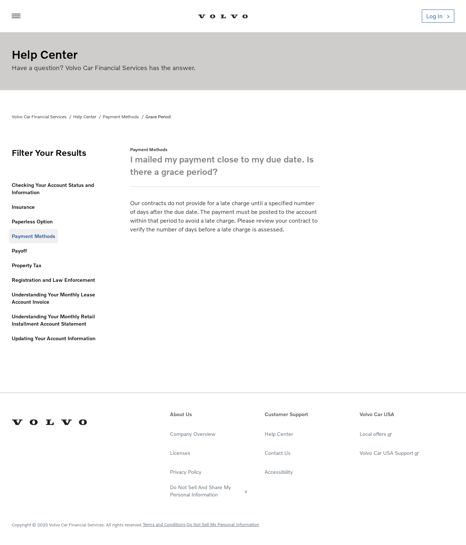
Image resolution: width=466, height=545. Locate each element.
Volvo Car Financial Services (39, 116)
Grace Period (158, 116)
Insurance (23, 207)
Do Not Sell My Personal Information (222, 524)
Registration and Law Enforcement (53, 280)
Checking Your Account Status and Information (53, 188)
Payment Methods (121, 116)
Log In (434, 16)
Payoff (19, 250)
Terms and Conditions (164, 524)
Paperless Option (32, 221)
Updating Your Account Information (53, 338)
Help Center (84, 116)
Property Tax (26, 265)
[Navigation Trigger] (16, 16)
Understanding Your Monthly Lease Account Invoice (53, 298)
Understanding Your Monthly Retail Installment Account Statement (53, 320)
